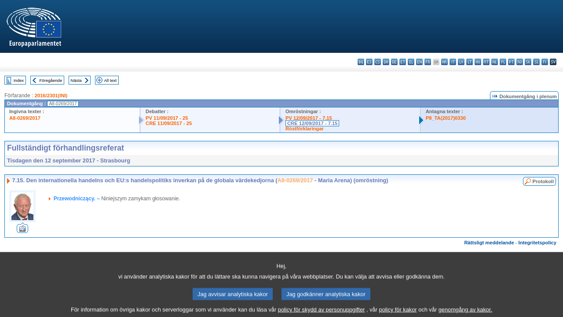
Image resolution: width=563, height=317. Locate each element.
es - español (369, 62)
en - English (419, 62)
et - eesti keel (402, 62)
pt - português (511, 62)
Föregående (51, 80)
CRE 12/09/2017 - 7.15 (312, 123)
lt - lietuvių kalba (469, 62)
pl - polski (503, 62)
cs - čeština (377, 62)
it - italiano (453, 62)
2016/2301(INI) (51, 95)
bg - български (361, 62)
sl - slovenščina (536, 62)
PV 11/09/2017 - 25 (167, 118)
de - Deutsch (394, 62)
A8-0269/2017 (24, 118)
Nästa (76, 80)
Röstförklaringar (304, 128)
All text (110, 80)
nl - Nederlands (494, 62)
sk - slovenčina (528, 62)
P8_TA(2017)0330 (446, 118)
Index (19, 80)
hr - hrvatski (444, 62)
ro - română (519, 62)
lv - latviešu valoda (461, 62)
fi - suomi (544, 62)
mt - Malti (486, 62)
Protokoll (543, 181)
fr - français (427, 62)
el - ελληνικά (411, 62)
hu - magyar (478, 62)
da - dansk (386, 62)
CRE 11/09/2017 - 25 (169, 123)
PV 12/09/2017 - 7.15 (308, 118)
